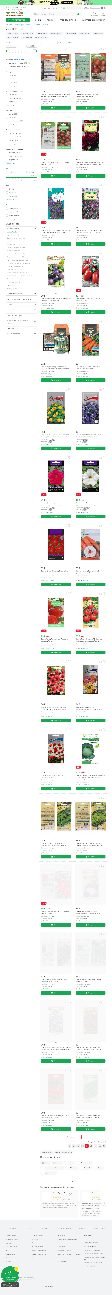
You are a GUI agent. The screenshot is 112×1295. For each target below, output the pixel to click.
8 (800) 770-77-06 (59, 8)
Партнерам (61, 1236)
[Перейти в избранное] (94, 13)
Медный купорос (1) (13, 288)
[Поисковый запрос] (53, 14)
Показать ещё (73, 1137)
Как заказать (35, 1239)
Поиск (69, 1162)
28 (91, 1146)
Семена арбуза (27, 38)
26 (82, 1146)
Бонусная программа (90, 1246)
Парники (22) (11, 269)
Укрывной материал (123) (15, 251)
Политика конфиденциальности (93, 1254)
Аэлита (98, 1167)
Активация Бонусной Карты (92, 1250)
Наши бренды (10, 1258)
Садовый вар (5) (12, 285)
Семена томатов (12, 38)
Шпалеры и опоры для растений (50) (19, 263)
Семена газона (98, 33)
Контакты (34, 1258)
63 (104, 1146)
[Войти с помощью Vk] (102, 8)
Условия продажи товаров (91, 1239)
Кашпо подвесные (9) (14, 282)
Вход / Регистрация (92, 8)
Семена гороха (47, 1152)
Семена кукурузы (41, 38)
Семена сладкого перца (63, 1152)
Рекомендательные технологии (93, 1271)
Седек (45, 1162)
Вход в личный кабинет (39, 1254)
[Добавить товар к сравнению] (66, 49)
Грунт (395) (10, 241)
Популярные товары (12, 1239)
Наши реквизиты (63, 1261)
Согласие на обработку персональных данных (90, 1267)
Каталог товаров (11, 1236)
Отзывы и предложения (39, 1250)
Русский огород (84, 1162)
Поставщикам (62, 1243)
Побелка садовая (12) (14, 279)
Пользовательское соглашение (93, 1262)
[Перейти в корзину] (102, 13)
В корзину (56, 108)
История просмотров (12, 1251)
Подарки (8, 1261)
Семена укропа (84, 33)
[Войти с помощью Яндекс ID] (105, 8)
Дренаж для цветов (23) (15, 266)
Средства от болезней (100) (16, 254)
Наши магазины (10, 1254)
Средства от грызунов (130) (16, 248)
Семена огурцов (12, 33)
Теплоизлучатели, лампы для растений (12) (21, 276)
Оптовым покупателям (64, 1250)
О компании (61, 1258)
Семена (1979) (12, 232)
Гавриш (57, 1162)
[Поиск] (78, 14)
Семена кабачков (56, 33)
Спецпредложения (11, 1247)
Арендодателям (62, 1247)
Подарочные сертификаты (91, 1242)
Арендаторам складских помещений (68, 1239)
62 (100, 1146)
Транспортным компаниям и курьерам (69, 1254)
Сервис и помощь (38, 1236)
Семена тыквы (71, 33)
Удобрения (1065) (13, 235)
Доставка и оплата (73, 8)
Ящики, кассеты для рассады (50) (17, 260)
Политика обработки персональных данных (94, 1258)
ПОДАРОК (10, 1284)
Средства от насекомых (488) (16, 238)
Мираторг (71, 1167)
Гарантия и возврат (37, 1247)
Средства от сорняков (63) (15, 257)
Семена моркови (27, 33)
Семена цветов (42, 33)
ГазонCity (85, 1167)
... (78, 1146)
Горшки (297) (11, 244)
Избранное (9, 1243)
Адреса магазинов (12, 7)
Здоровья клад (48, 1172)
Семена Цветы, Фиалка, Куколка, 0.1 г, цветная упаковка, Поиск (64, 1194)
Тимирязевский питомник (52, 1167)
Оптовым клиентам (16, 9)
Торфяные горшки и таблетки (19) (18, 273)
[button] (18, 20)
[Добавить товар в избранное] (69, 49)
